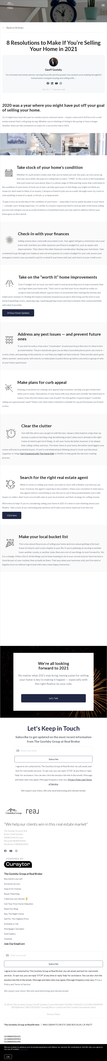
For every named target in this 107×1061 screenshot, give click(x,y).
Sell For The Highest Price (16, 918)
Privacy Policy (53, 1014)
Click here (12, 515)
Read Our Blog (11, 908)
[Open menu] (103, 5)
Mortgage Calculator (14, 928)
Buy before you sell (13, 878)
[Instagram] (16, 850)
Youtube (8, 938)
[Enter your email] (56, 751)
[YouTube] (10, 850)
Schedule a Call (11, 923)
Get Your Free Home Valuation (18, 903)
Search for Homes (12, 888)
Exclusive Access (12, 883)
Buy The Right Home (14, 913)
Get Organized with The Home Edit (37, 453)
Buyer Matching (12, 893)
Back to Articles (15, 27)
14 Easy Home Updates (18, 312)
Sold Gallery (10, 933)
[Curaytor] (18, 867)
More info (24, 1049)
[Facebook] (5, 850)
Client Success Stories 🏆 (16, 898)
